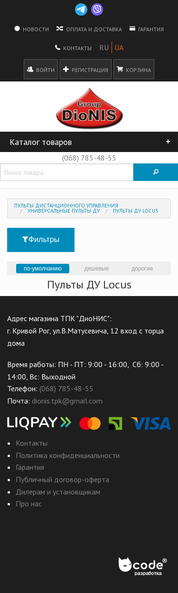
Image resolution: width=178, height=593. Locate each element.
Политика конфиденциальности (68, 455)
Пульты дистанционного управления (66, 205)
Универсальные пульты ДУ (64, 210)
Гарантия (147, 28)
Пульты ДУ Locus (135, 210)
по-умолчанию (43, 268)
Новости (31, 28)
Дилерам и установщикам (58, 491)
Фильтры (40, 239)
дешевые (96, 268)
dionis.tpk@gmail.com (67, 400)
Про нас (29, 503)
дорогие (142, 268)
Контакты (73, 47)
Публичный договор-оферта (62, 479)
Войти (41, 69)
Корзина (134, 69)
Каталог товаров (92, 142)
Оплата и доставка (89, 28)
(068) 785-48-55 (89, 157)
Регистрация (85, 69)
